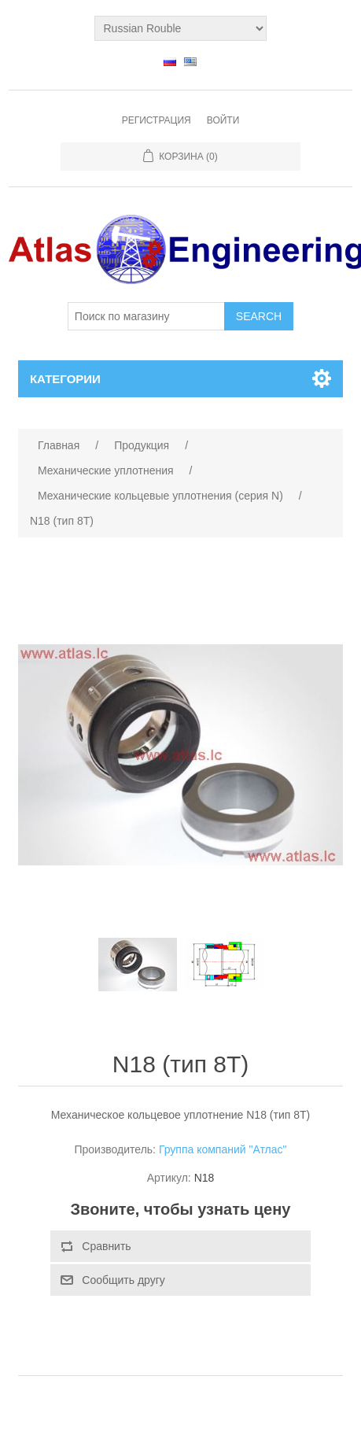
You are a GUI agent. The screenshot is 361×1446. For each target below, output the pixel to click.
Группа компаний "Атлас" (223, 1149)
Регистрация (156, 120)
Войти (223, 120)
